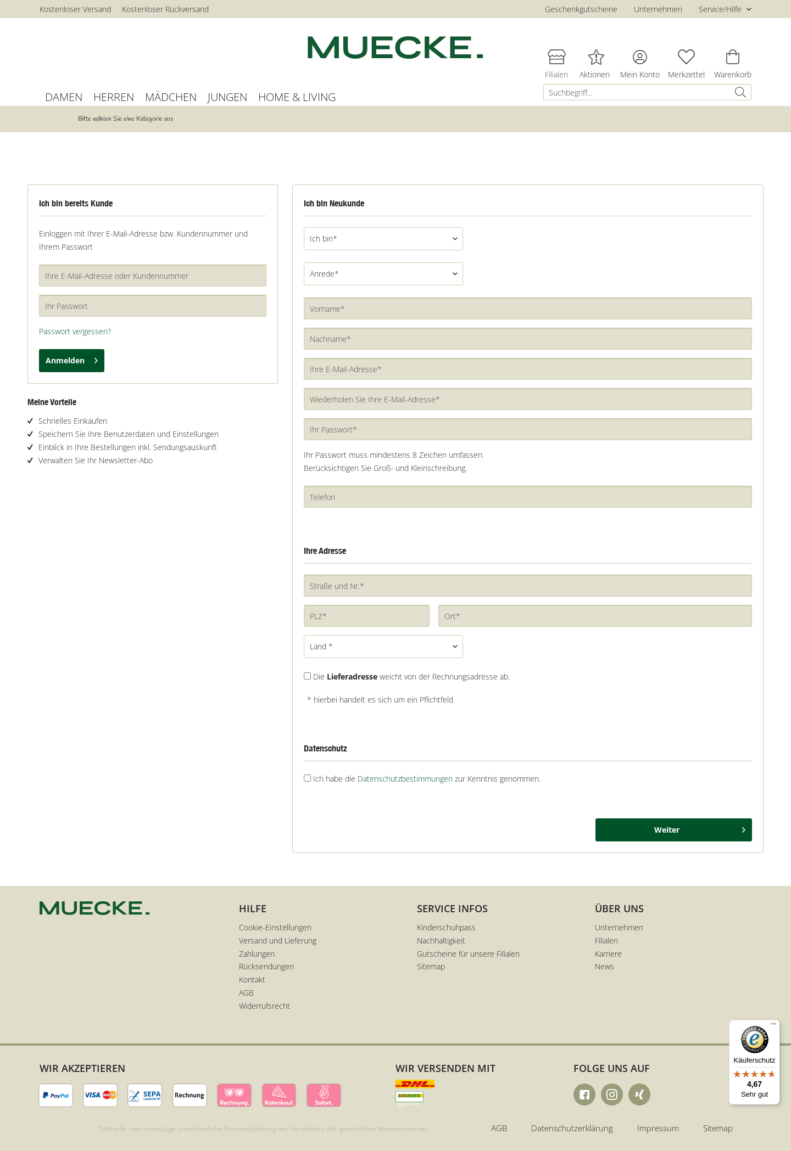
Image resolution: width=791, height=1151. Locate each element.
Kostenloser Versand (75, 9)
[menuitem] (647, 92)
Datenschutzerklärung (572, 1127)
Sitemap (431, 966)
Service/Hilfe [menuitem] (721, 9)
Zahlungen (257, 953)
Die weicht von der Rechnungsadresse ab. (411, 676)
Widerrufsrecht (264, 1006)
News (604, 966)
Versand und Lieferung (277, 940)
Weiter (699, 828)
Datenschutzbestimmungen (405, 778)
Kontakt (252, 979)
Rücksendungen (266, 966)
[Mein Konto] (640, 57)
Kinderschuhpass (446, 927)
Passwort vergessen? (75, 331)
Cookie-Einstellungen (275, 927)
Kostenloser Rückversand (165, 9)
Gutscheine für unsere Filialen (468, 953)
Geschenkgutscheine (581, 9)
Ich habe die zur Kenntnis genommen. (427, 778)
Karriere (608, 953)
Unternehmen (658, 9)
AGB (246, 992)
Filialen (606, 940)
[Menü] (773, 1026)
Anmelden (72, 359)
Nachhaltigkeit (441, 940)
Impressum (658, 1127)
